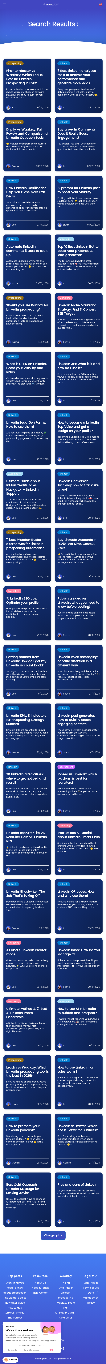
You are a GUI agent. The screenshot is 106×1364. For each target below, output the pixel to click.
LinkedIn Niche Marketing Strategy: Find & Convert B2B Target (76, 309)
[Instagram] (62, 1349)
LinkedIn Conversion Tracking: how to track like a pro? (77, 485)
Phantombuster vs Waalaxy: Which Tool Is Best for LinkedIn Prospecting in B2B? (24, 76)
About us (40, 1282)
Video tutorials (40, 1287)
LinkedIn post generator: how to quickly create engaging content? (76, 719)
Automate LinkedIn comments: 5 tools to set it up (26, 250)
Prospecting (15, 63)
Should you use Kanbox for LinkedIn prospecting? (27, 307)
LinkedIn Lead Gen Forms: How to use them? (26, 424)
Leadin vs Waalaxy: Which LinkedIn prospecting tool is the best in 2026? (27, 1071)
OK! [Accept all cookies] (51, 1350)
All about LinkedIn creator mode (26, 952)
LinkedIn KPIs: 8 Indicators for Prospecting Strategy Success (26, 719)
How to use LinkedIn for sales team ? (75, 1069)
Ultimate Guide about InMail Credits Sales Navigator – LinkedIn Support (23, 487)
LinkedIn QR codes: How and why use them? (75, 893)
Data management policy (91, 1297)
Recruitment (66, 766)
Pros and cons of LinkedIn (77, 1184)
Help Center (40, 1292)
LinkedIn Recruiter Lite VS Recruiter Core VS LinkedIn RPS (26, 837)
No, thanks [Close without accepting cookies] (12, 1350)
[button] (53, 1235)
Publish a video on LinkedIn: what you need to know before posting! (78, 602)
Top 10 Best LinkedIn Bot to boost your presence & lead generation (77, 250)
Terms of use (91, 1287)
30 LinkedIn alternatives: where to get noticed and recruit (26, 778)
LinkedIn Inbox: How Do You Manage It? (78, 952)
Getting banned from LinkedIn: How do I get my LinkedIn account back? (26, 661)
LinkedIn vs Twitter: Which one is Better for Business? (77, 1128)
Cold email (65, 1317)
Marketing (65, 297)
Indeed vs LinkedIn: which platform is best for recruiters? (77, 778)
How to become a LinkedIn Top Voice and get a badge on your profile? (78, 426)
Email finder (66, 1287)
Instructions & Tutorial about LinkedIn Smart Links (78, 835)
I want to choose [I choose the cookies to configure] (31, 1350)
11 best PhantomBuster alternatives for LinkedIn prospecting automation (25, 543)
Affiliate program (65, 1312)
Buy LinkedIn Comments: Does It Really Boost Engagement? (76, 133)
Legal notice (91, 1282)
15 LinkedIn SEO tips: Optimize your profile (22, 600)
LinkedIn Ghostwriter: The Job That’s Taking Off (25, 893)
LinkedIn (63, 63)
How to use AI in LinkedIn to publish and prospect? (77, 1010)
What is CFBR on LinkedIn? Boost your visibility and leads (26, 368)
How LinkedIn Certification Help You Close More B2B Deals (26, 192)
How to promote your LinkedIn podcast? (22, 1128)
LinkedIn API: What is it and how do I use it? (78, 366)
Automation (65, 239)
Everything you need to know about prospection (14, 1287)
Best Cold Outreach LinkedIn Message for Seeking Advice (22, 1188)
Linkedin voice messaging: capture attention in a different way (77, 661)
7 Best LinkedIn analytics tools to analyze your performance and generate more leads (76, 76)
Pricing (66, 1282)
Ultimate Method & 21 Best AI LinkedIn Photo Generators (26, 1012)
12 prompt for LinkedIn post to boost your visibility (78, 190)
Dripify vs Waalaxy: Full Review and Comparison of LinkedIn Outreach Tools (27, 133)
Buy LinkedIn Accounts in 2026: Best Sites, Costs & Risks (76, 543)
